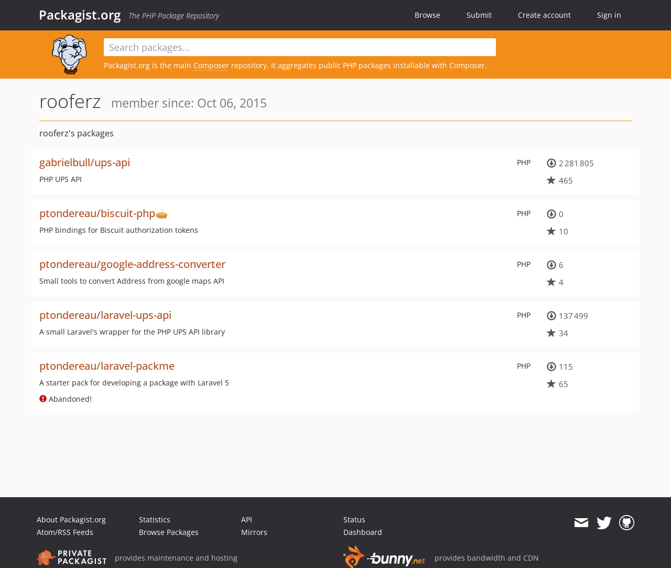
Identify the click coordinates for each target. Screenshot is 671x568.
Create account (544, 15)
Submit (479, 15)
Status (354, 519)
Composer (211, 65)
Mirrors (254, 532)
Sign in (609, 15)
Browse (427, 15)
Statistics (154, 519)
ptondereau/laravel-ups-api (105, 315)
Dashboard (362, 532)
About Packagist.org (71, 519)
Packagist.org (80, 14)
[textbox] (300, 47)
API (246, 519)
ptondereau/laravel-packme (107, 366)
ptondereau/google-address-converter (132, 264)
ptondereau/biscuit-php (97, 213)
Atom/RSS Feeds (65, 532)
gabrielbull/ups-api (84, 162)
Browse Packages (169, 532)
